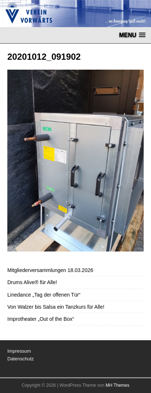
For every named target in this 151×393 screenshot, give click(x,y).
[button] (132, 35)
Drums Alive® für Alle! (32, 282)
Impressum (19, 351)
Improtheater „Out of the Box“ (40, 319)
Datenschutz (20, 358)
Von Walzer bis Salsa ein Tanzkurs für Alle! (55, 307)
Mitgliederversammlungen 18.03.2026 (50, 270)
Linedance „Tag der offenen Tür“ (44, 295)
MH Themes (117, 385)
